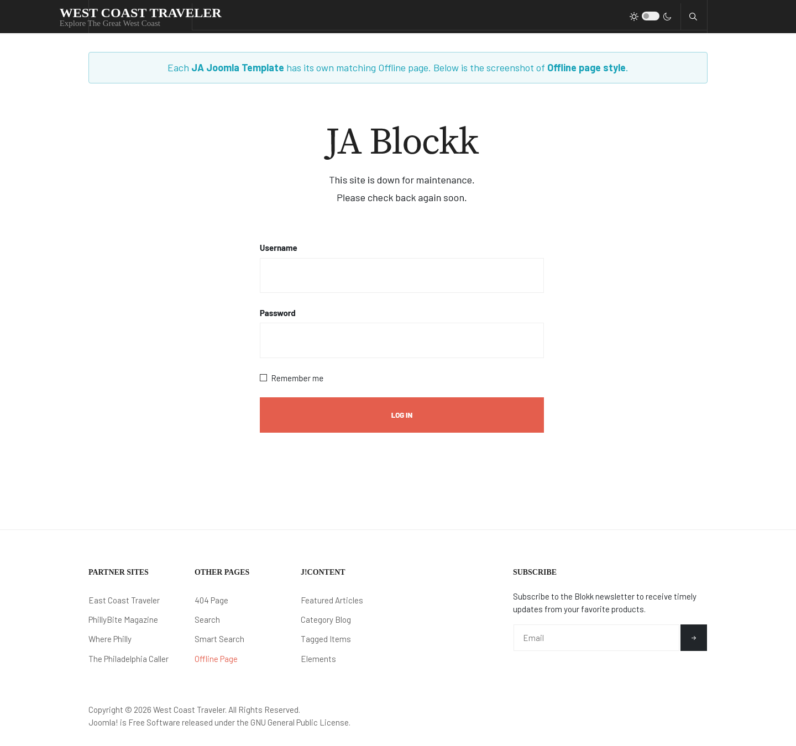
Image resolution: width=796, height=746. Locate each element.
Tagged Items (326, 639)
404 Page (211, 600)
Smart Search (219, 639)
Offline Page (216, 659)
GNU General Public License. (300, 722)
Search (207, 619)
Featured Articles (332, 600)
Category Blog (326, 619)
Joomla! (103, 722)
